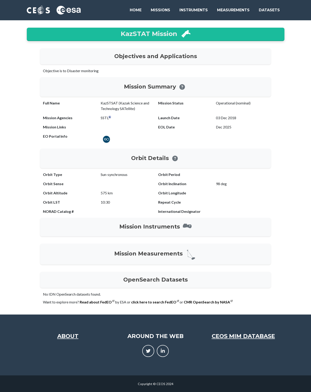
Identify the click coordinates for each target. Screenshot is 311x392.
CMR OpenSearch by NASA (208, 302)
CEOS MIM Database (243, 336)
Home (136, 10)
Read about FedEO (97, 302)
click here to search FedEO (155, 302)
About (68, 336)
